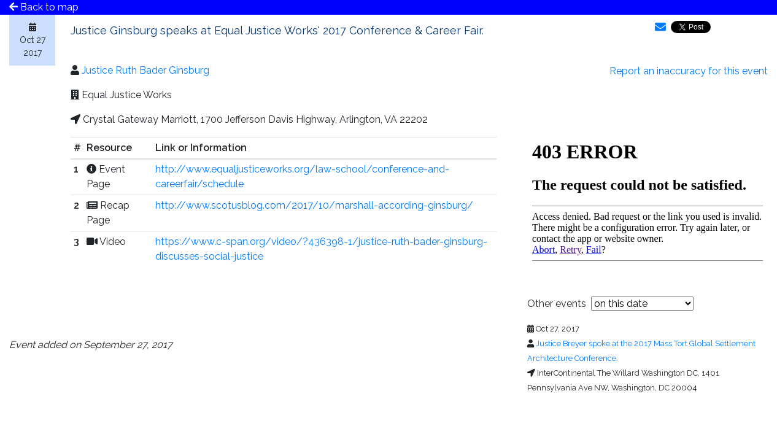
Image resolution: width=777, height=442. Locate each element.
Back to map (44, 7)
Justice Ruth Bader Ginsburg (145, 70)
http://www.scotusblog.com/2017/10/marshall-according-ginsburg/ (314, 205)
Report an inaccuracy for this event (688, 71)
